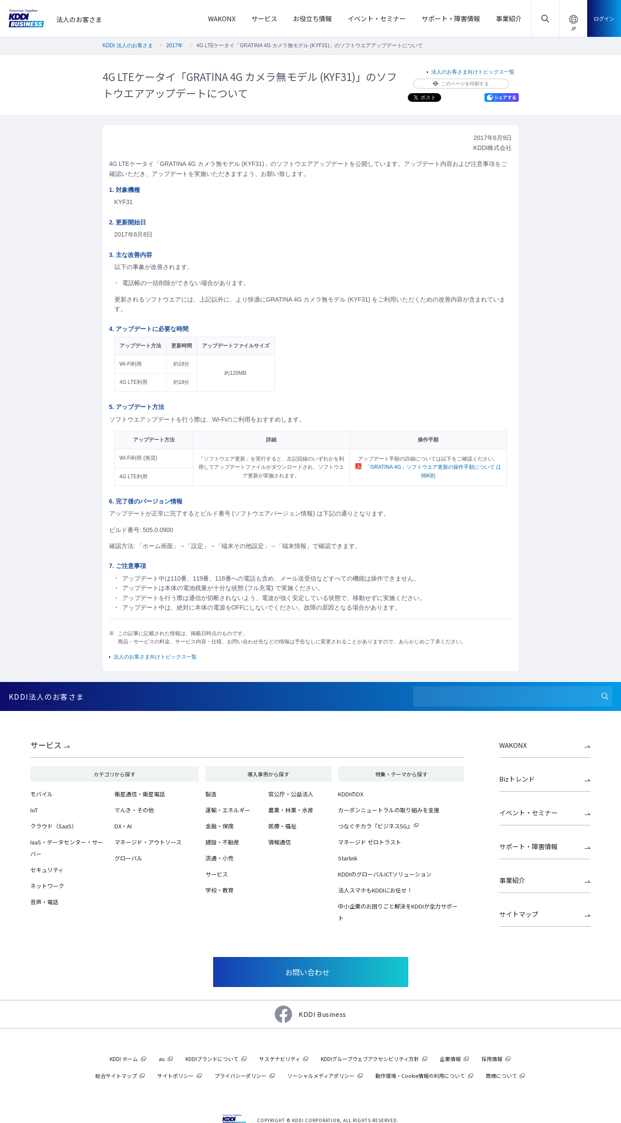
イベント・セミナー (528, 812)
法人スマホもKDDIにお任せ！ (375, 890)
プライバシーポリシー (241, 1075)
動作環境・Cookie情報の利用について (420, 1075)
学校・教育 (219, 890)
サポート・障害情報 (528, 846)
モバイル (41, 794)
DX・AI (123, 826)
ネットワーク (47, 886)
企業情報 (450, 1058)
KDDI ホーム (124, 1058)
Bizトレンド (517, 778)
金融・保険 (219, 826)
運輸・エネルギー (227, 810)
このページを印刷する (461, 83)
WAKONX (513, 745)
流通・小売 (219, 858)
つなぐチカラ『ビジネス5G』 (375, 826)
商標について (501, 1075)
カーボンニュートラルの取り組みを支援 (388, 810)
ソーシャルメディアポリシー (320, 1075)
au (162, 1058)
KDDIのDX (350, 794)
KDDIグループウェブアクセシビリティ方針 (370, 1058)
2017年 (174, 45)
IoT (34, 810)
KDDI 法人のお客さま (128, 45)
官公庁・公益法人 (290, 794)
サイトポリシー (175, 1075)
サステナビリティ (279, 1058)
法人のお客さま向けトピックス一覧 (472, 72)
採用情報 (491, 1058)
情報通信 (279, 842)
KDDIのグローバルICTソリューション (385, 874)
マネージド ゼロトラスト (369, 842)
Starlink (348, 858)
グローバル (128, 858)
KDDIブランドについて (211, 1058)
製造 (211, 794)
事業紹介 (512, 880)
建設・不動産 (222, 842)
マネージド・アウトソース (148, 842)
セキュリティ (47, 870)
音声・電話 (44, 902)
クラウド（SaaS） (53, 826)
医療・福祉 (282, 826)
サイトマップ (518, 914)
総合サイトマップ (116, 1075)
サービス (46, 744)
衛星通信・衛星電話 (139, 794)
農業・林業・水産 (290, 810)
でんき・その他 (134, 810)
